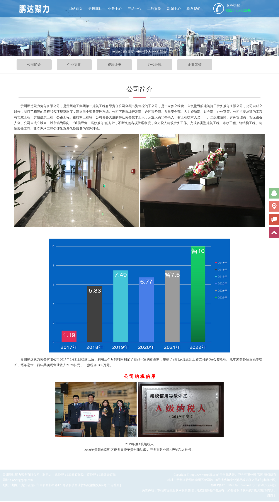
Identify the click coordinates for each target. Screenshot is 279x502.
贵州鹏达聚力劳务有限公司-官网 (241, 475)
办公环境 (155, 64)
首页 (130, 52)
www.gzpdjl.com (22, 480)
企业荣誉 (195, 64)
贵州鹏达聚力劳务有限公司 (21, 475)
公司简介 (34, 64)
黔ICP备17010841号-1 (225, 486)
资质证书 (114, 64)
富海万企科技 (267, 486)
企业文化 (74, 64)
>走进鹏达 (143, 52)
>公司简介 (159, 52)
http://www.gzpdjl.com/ (204, 475)
